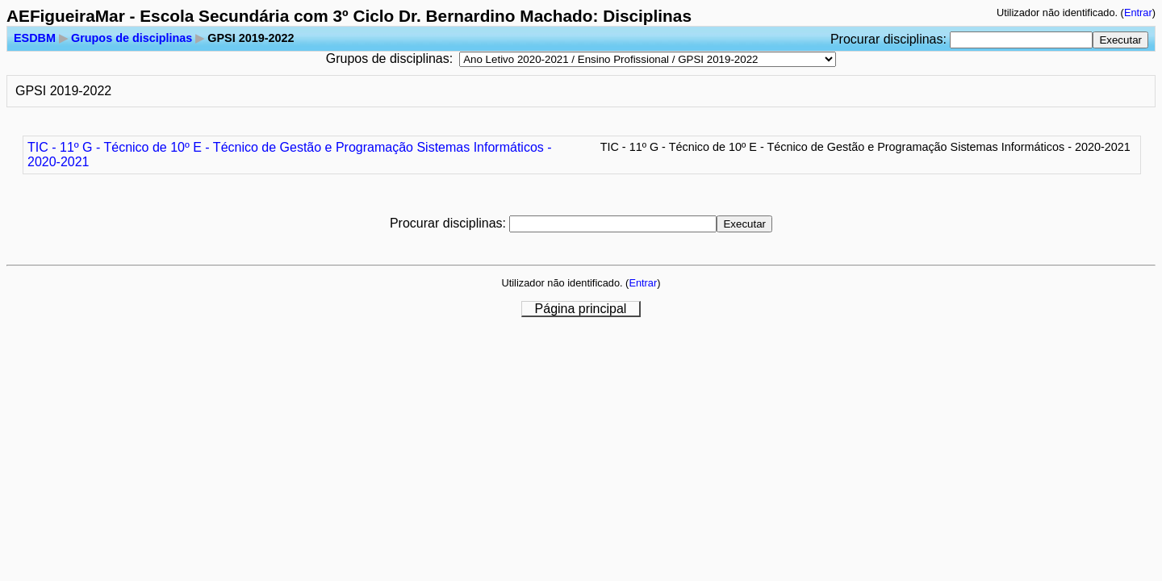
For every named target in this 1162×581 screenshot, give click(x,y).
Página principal (581, 309)
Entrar (1138, 12)
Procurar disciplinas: (890, 39)
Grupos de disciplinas (131, 37)
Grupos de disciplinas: (389, 58)
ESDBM (35, 37)
